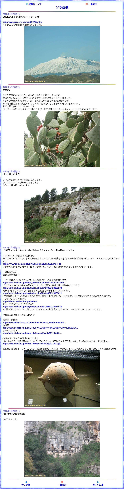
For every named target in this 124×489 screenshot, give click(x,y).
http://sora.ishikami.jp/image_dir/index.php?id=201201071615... (34, 282)
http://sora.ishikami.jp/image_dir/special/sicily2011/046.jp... (32, 344)
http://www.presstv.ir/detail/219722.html (22, 22)
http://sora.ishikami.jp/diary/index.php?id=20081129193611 (32, 293)
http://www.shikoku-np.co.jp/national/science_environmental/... (34, 322)
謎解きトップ (33, 4)
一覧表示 (91, 4)
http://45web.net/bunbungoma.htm (20, 301)
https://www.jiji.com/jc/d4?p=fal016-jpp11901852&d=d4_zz (32, 264)
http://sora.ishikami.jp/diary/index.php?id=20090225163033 (32, 306)
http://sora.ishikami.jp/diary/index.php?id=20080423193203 (32, 288)
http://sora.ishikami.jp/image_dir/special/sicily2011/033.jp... (32, 333)
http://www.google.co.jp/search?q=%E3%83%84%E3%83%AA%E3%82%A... (40, 328)
